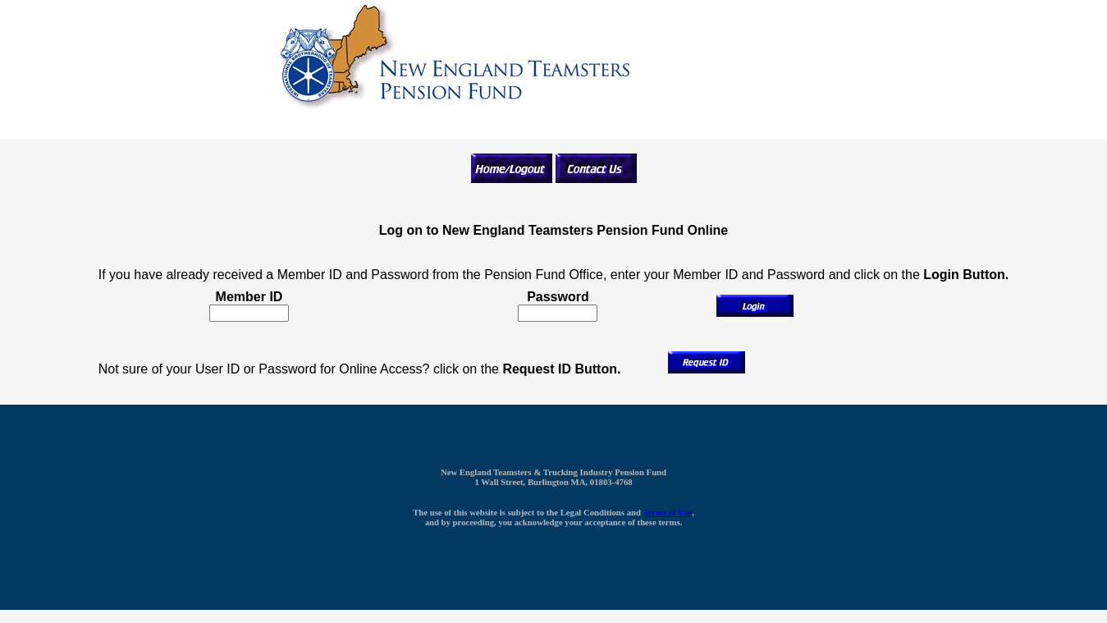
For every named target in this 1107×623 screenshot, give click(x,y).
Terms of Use (667, 512)
